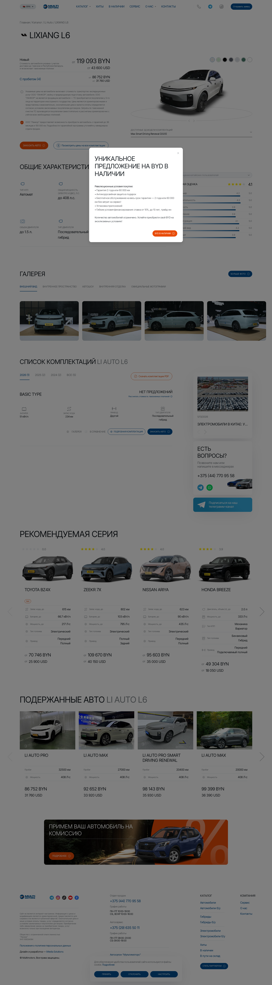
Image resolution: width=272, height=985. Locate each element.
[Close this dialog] (178, 153)
